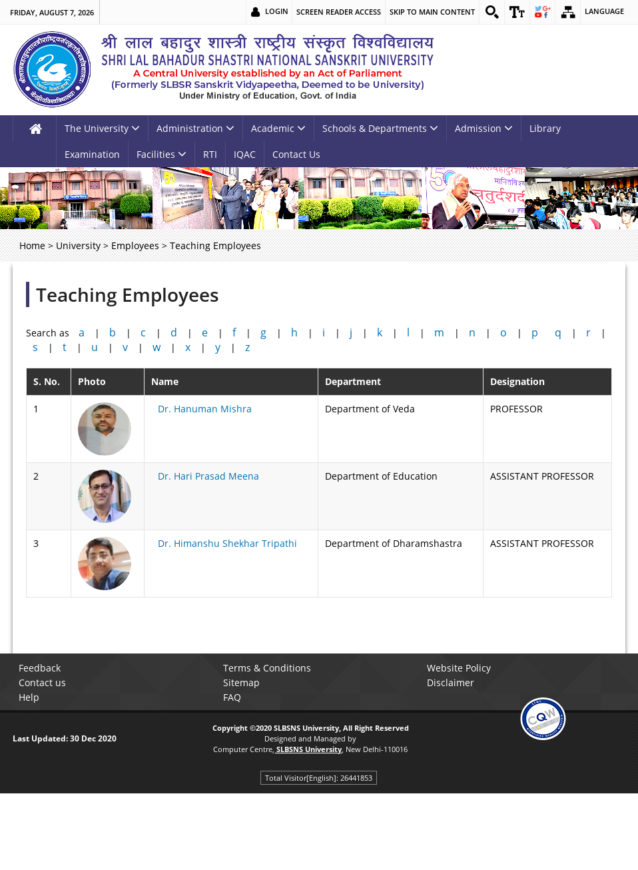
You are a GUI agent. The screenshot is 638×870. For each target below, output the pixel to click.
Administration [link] (195, 128)
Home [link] (32, 245)
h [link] (294, 332)
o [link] (503, 332)
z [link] (247, 347)
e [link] (205, 332)
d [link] (173, 332)
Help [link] (31, 697)
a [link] (82, 332)
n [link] (472, 332)
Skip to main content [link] (429, 12)
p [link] (534, 332)
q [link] (558, 332)
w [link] (156, 347)
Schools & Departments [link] (380, 128)
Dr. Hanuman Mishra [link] (205, 408)
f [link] (234, 332)
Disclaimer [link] (452, 682)
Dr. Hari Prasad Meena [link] (208, 476)
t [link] (65, 347)
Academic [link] (278, 128)
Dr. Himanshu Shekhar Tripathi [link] (227, 543)
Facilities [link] (161, 154)
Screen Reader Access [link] (336, 12)
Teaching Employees (127, 294)
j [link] (351, 332)
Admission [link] (484, 128)
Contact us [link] (44, 682)
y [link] (217, 347)
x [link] (187, 347)
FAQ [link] (234, 697)
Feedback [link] (42, 667)
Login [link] (274, 12)
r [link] (588, 332)
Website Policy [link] (461, 667)
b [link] (112, 332)
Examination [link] (92, 154)
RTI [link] (210, 154)
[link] (489, 12)
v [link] (125, 347)
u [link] (94, 347)
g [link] (263, 332)
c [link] (143, 332)
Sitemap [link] (243, 682)
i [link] (323, 332)
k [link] (379, 332)
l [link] (408, 332)
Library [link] (545, 128)
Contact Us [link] (296, 154)
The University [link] (102, 128)
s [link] (35, 347)
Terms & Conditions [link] (269, 667)
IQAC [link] (245, 154)
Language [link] (604, 12)
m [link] (439, 332)
